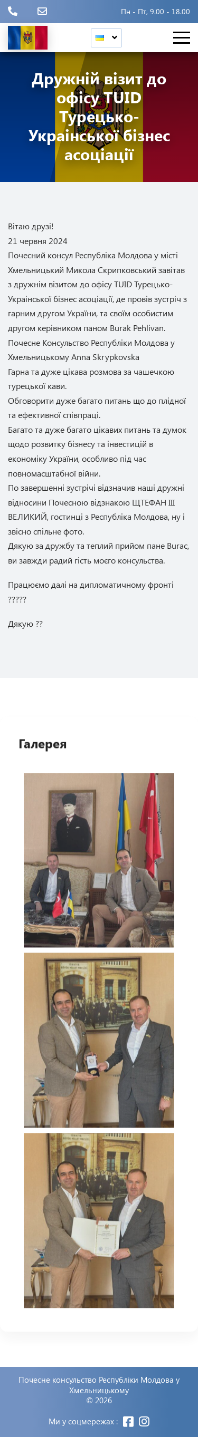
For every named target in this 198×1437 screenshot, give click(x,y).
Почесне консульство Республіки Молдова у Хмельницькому (99, 1385)
